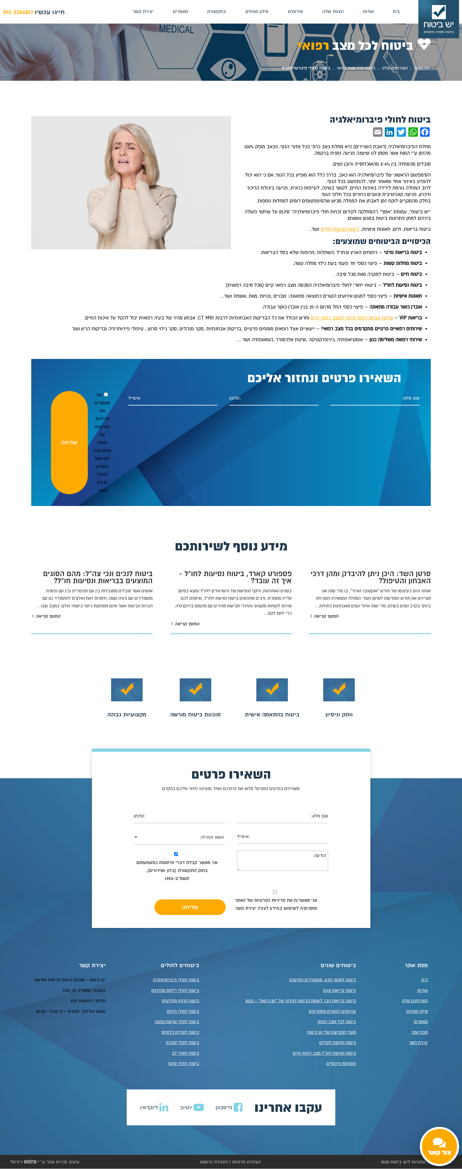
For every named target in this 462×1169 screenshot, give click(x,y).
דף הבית (421, 67)
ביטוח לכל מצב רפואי (356, 67)
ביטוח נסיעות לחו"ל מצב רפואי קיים (324, 1053)
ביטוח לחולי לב (185, 1053)
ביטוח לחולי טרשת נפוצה (177, 1021)
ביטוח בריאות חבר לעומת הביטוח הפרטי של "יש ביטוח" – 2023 (300, 1000)
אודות (367, 11)
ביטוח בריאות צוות (339, 990)
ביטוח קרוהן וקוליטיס (180, 1000)
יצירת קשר (142, 11)
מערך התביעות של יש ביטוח (331, 1032)
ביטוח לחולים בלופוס (180, 1032)
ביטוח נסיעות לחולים (337, 1042)
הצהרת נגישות (214, 1162)
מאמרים (179, 11)
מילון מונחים (256, 11)
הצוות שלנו (332, 11)
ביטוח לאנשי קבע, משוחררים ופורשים (322, 979)
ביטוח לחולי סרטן (183, 1063)
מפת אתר (419, 1032)
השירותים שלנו (395, 67)
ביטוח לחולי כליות (183, 1011)
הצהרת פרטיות (246, 1162)
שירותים (295, 11)
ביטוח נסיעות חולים (340, 229)
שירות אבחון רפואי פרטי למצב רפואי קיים (352, 317)
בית (396, 11)
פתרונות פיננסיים (341, 1063)
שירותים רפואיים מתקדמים (332, 1011)
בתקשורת (216, 11)
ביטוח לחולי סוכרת (182, 1042)
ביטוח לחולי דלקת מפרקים (175, 990)
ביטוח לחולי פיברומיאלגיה (176, 979)
